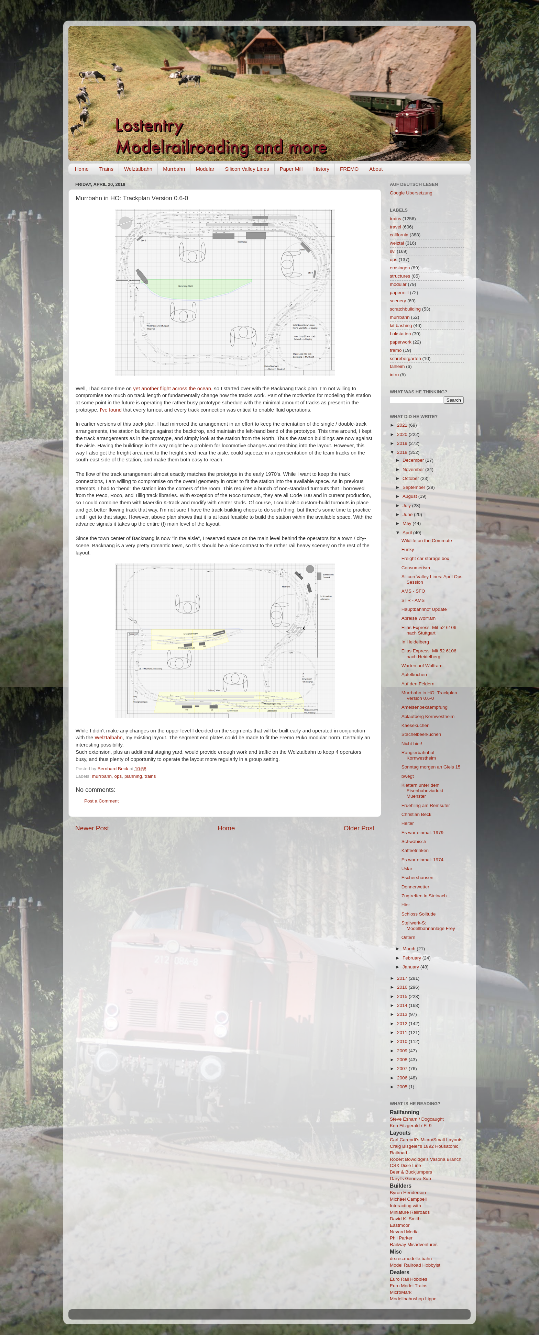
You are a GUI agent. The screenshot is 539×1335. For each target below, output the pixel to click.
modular (398, 284)
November (414, 469)
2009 (403, 1050)
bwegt (408, 776)
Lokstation (400, 333)
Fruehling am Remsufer (426, 805)
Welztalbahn (138, 169)
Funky (408, 549)
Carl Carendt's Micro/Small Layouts (426, 1139)
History (321, 169)
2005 (403, 1086)
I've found (111, 410)
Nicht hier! (412, 743)
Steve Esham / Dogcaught (417, 1119)
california (399, 234)
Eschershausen (417, 877)
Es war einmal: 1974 (422, 859)
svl (393, 251)
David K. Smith (405, 1218)
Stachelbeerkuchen (421, 734)
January (411, 966)
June (408, 514)
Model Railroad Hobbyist (415, 1265)
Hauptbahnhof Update (424, 609)
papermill (399, 292)
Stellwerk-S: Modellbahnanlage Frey (428, 925)
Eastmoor (400, 1225)
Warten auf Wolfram (422, 665)
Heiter (408, 823)
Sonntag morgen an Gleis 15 (431, 767)
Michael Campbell (408, 1199)
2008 (403, 1059)
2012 (403, 1023)
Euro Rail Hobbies (408, 1279)
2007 (403, 1068)
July (407, 505)
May (407, 523)
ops (118, 776)
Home (82, 169)
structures (400, 276)
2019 (403, 443)
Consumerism (416, 567)
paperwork (400, 342)
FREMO (349, 169)
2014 (403, 1005)
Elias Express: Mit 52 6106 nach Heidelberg (429, 653)
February (412, 958)
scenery (398, 300)
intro (394, 374)
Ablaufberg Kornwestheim (428, 716)
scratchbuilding (405, 309)
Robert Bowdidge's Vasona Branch (425, 1159)
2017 (403, 978)
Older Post (359, 828)
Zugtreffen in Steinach (424, 895)
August (410, 496)
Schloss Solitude (419, 914)
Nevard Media (404, 1231)
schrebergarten (405, 358)
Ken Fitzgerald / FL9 (411, 1125)
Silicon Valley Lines (247, 169)
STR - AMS (413, 600)
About (376, 169)
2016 (403, 987)
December (414, 460)
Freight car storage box (425, 558)
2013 (403, 1014)
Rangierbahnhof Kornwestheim (419, 755)
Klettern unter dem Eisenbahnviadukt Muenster (422, 791)
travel (395, 226)
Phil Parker (401, 1238)
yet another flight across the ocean (172, 388)
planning (133, 776)
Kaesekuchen (416, 725)
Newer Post (92, 828)
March (410, 948)
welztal (397, 243)
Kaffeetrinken (415, 850)
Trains (106, 169)
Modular (205, 169)
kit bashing (401, 325)
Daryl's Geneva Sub (410, 1178)
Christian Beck (416, 814)
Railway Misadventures (414, 1244)
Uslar (407, 868)
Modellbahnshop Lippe (413, 1298)
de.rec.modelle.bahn (411, 1258)
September (415, 487)
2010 (403, 1041)
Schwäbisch (414, 841)
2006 (403, 1077)
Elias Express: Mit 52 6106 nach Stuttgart (429, 630)
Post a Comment (101, 801)
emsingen (400, 267)
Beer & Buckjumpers (411, 1172)
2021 (403, 425)
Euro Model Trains (409, 1285)
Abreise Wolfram (419, 618)
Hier (406, 904)
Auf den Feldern (418, 683)
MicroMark (400, 1292)
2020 (403, 434)
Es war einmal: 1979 (422, 832)
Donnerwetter (415, 886)
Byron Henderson (408, 1192)
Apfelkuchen (414, 674)
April (408, 532)
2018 (403, 452)
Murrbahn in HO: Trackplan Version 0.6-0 (429, 695)
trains (150, 776)
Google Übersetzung (411, 192)
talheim (397, 366)
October (411, 478)
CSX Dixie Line (405, 1165)
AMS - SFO (413, 591)
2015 (403, 996)
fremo (396, 350)
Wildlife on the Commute (427, 540)
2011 (403, 1032)
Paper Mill (291, 169)
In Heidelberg (415, 641)
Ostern (409, 937)
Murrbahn (174, 169)
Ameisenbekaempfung (425, 707)
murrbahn (102, 776)
